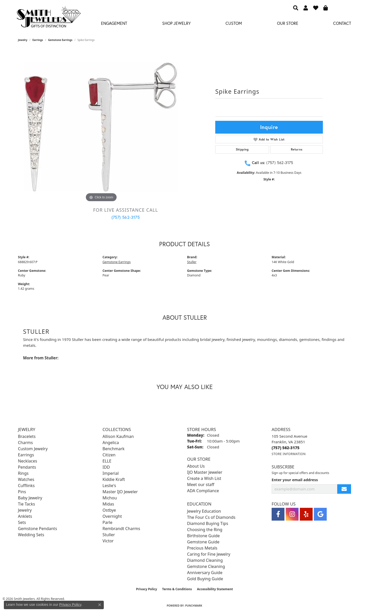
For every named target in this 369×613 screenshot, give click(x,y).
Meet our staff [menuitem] (200, 484)
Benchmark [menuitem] (113, 448)
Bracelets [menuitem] (27, 436)
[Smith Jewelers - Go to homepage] (48, 18)
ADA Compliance (203, 490)
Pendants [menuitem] (27, 467)
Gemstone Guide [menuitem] (203, 542)
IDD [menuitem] (106, 467)
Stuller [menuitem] (108, 534)
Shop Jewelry (176, 23)
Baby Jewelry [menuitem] (30, 498)
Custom (233, 23)
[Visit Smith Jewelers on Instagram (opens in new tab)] (292, 514)
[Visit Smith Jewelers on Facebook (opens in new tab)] (278, 514)
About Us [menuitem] (196, 466)
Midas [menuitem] (108, 504)
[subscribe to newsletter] (344, 489)
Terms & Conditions (177, 589)
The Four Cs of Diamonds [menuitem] (211, 517)
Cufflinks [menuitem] (26, 485)
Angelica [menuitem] (110, 442)
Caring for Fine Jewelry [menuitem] (208, 554)
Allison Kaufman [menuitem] (118, 436)
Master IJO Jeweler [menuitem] (120, 491)
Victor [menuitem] (108, 541)
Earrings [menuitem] (26, 455)
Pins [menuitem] (22, 491)
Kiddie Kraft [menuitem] (113, 479)
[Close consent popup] (99, 604)
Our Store (287, 23)
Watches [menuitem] (26, 479)
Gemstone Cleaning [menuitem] (206, 566)
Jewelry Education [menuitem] (204, 511)
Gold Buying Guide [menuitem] (205, 579)
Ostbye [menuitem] (109, 510)
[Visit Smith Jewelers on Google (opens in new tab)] (320, 514)
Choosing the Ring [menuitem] (204, 529)
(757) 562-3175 (125, 217)
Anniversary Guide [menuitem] (204, 572)
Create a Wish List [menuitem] (204, 478)
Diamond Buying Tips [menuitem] (207, 523)
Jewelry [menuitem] (25, 510)
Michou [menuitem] (109, 498)
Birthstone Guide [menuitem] (203, 536)
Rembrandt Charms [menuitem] (121, 528)
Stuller (192, 262)
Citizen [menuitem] (109, 455)
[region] (101, 126)
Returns (297, 149)
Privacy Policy (146, 589)
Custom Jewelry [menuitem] (33, 448)
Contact (342, 23)
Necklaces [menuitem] (27, 461)
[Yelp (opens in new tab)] (306, 514)
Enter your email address (295, 479)
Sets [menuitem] (22, 522)
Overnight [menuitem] (112, 516)
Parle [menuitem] (107, 522)
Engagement (114, 23)
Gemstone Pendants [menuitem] (37, 528)
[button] (295, 8)
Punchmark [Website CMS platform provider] (193, 605)
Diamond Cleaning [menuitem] (205, 560)
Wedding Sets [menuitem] (31, 534)
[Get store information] (289, 454)
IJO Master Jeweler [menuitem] (204, 472)
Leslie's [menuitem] (109, 485)
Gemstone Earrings (60, 40)
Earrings (38, 40)
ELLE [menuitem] (106, 461)
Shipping (242, 149)
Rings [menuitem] (23, 473)
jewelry (22, 40)
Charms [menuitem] (25, 442)
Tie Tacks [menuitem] (26, 504)
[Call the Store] (286, 447)
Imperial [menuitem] (110, 473)
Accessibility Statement (215, 589)
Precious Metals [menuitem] (202, 548)
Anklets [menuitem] (25, 516)
